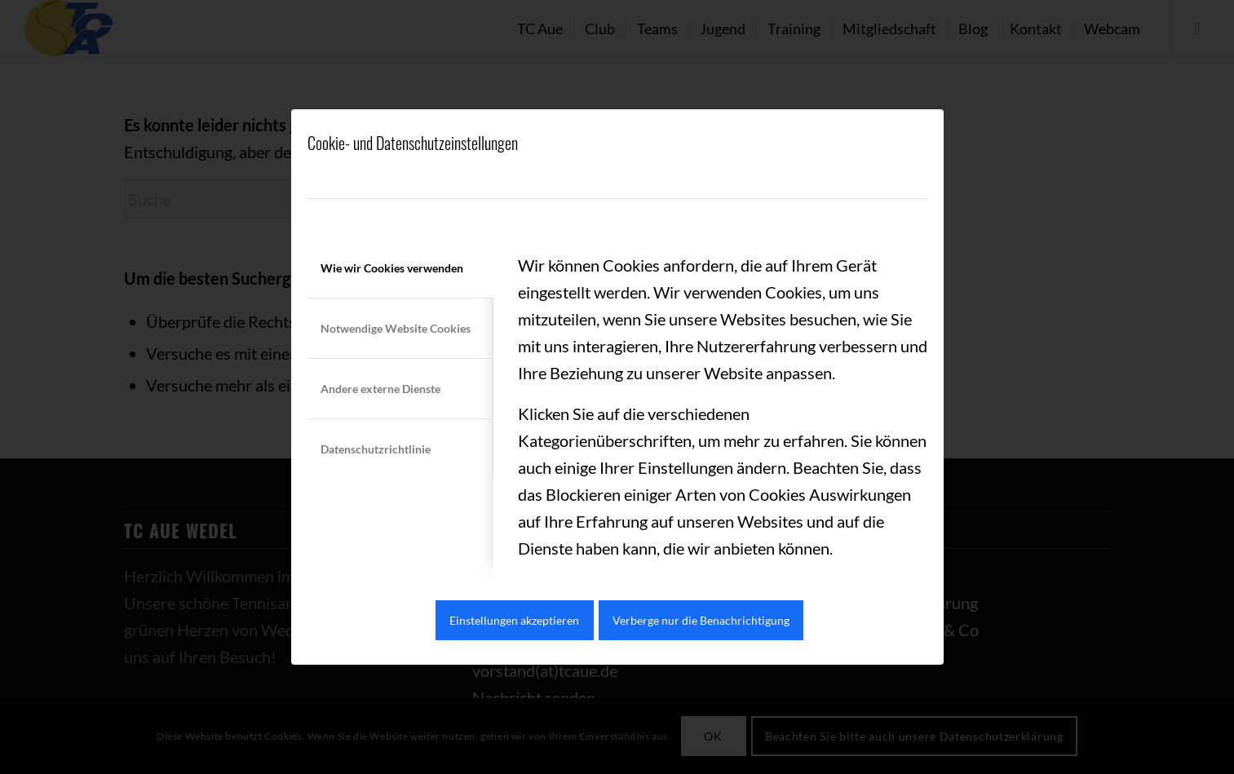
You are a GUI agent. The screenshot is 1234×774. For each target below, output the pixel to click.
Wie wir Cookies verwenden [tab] (392, 268)
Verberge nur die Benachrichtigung (701, 620)
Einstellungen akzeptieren (514, 620)
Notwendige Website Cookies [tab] (396, 328)
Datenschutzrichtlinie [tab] (376, 449)
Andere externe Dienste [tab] (380, 389)
